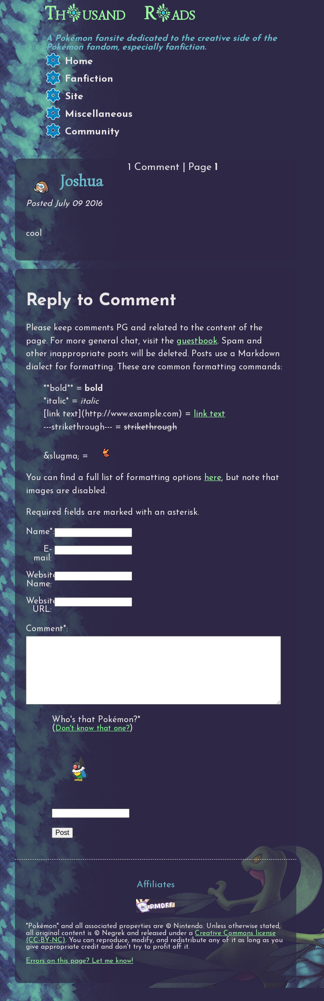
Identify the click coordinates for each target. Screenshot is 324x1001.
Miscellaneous (99, 114)
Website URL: (39, 605)
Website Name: (39, 580)
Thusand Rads (120, 13)
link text (209, 414)
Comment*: (39, 629)
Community (92, 132)
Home (79, 62)
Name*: (39, 532)
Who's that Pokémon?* (96, 733)
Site (74, 97)
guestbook (196, 341)
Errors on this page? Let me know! (79, 974)
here (212, 477)
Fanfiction (89, 79)
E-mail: (42, 554)
